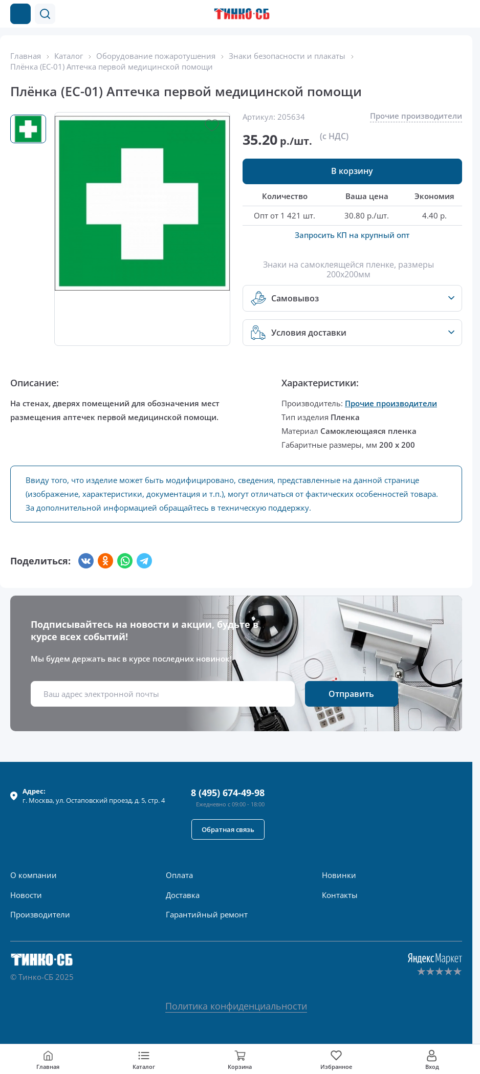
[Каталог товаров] (20, 14)
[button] (45, 14)
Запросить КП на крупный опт (352, 235)
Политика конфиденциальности (236, 1006)
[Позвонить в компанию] (443, 14)
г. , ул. (94, 795)
